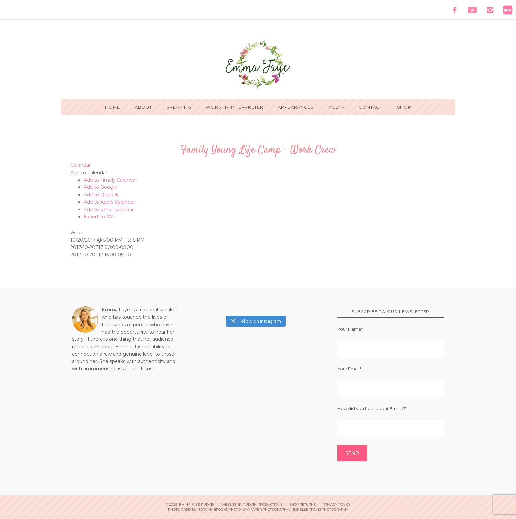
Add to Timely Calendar (110, 180)
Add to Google (100, 187)
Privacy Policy (336, 504)
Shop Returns (302, 504)
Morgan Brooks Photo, (219, 509)
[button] (88, 173)
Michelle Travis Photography (319, 509)
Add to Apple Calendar (109, 202)
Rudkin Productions (262, 504)
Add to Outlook (101, 195)
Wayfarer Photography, (266, 509)
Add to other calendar (109, 209)
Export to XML (100, 217)
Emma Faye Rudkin (258, 64)
